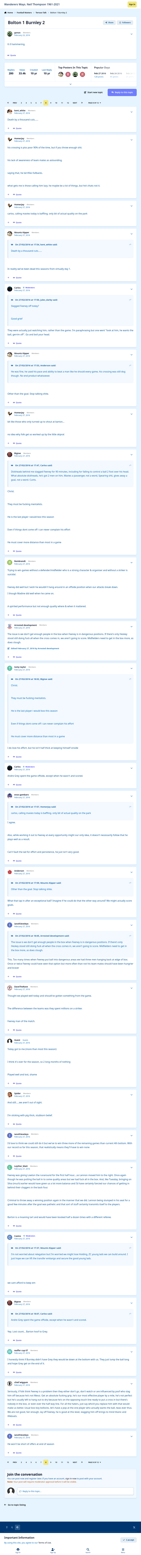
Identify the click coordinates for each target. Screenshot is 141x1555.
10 (56, 103)
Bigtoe (17, 453)
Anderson (19, 871)
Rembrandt (20, 561)
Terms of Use (44, 1542)
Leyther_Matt (21, 1166)
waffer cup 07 (21, 1350)
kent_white (19, 110)
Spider (17, 1093)
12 (68, 103)
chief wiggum (21, 1382)
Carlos (17, 287)
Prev (15, 103)
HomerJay (19, 138)
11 (62, 103)
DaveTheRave (21, 986)
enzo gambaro (21, 794)
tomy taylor (20, 667)
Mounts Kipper (21, 232)
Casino (17, 1236)
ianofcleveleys (21, 923)
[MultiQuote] (8, 128)
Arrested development (25, 625)
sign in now (70, 1478)
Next (75, 103)
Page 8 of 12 (94, 103)
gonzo (17, 32)
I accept (128, 1539)
